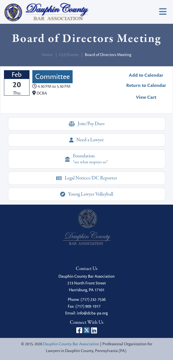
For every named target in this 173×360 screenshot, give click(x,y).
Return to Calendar (146, 85)
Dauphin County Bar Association (71, 344)
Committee (52, 77)
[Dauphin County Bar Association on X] (87, 330)
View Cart (146, 97)
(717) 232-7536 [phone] (93, 299)
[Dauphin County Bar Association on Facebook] (79, 330)
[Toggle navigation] (163, 12)
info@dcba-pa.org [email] (92, 313)
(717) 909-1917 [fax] (87, 306)
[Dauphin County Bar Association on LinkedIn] (94, 330)
